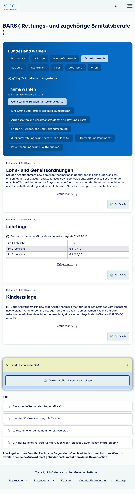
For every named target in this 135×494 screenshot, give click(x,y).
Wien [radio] (96, 68)
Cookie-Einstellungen (93, 485)
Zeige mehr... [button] (65, 196)
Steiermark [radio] (39, 68)
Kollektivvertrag (28, 165)
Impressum (16, 485)
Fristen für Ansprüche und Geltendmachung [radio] (40, 130)
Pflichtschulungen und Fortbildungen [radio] (36, 148)
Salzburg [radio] (17, 68)
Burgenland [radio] (19, 58)
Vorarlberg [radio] (77, 68)
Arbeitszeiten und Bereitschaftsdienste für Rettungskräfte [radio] (49, 121)
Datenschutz (42, 485)
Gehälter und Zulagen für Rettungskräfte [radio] (38, 102)
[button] (129, 6)
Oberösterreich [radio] (96, 58)
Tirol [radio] (58, 68)
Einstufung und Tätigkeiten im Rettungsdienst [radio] (41, 111)
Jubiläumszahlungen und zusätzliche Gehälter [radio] (41, 139)
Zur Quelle (120, 206)
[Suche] (116, 6)
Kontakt (66, 485)
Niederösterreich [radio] (66, 58)
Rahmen (11, 165)
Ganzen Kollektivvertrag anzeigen (70, 385)
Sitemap (120, 485)
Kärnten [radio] (40, 58)
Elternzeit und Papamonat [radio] (95, 139)
